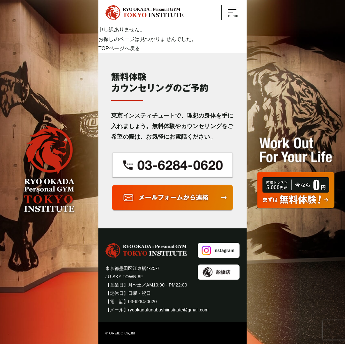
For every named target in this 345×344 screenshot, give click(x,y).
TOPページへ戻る (119, 48)
